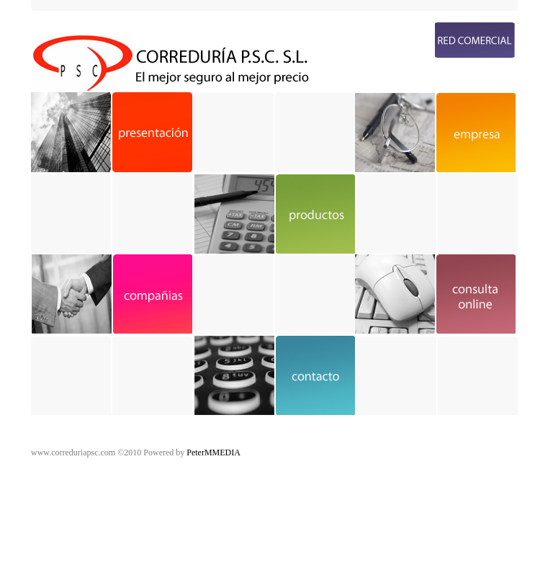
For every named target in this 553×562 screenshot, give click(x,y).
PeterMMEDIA (213, 452)
